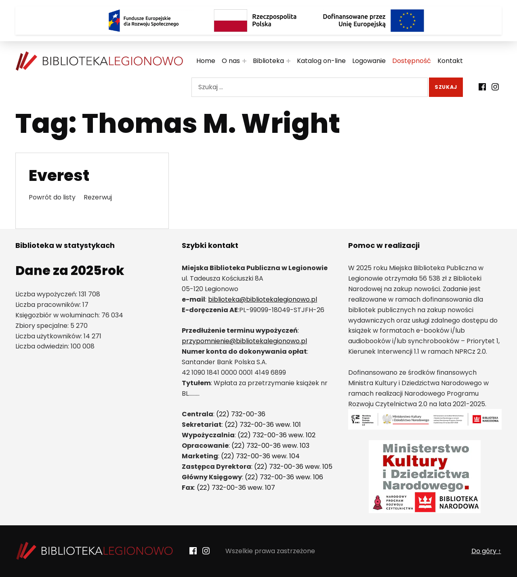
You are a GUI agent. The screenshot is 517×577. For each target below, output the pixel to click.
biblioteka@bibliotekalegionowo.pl (262, 299)
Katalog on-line (321, 60)
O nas (231, 60)
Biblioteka (268, 60)
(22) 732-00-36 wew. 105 (293, 466)
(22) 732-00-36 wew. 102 (276, 435)
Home (205, 60)
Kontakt (450, 60)
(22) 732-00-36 (240, 414)
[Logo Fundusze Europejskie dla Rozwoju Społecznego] (143, 20)
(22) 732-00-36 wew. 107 (236, 487)
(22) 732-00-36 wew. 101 (263, 424)
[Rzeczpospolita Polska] (258, 20)
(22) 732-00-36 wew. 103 (270, 445)
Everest (59, 175)
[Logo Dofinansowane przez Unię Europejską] (373, 20)
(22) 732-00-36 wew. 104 (260, 456)
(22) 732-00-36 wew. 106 (284, 477)
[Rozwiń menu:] (244, 61)
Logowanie (369, 60)
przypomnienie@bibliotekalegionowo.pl (244, 341)
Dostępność (411, 60)
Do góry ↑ (486, 551)
